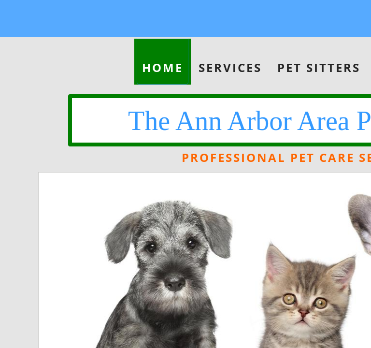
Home (162, 67)
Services (230, 67)
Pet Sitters (318, 67)
